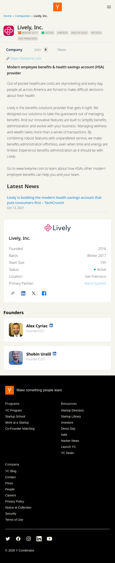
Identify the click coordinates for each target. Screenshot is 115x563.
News (62, 49)
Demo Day (68, 428)
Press (9, 483)
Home (7, 16)
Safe (64, 434)
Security (10, 513)
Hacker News (70, 440)
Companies (22, 16)
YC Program (13, 410)
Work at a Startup (17, 422)
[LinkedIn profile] (23, 293)
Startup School (15, 416)
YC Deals (67, 453)
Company (14, 49)
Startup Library (71, 416)
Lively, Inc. (19, 238)
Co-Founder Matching (19, 428)
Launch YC (68, 447)
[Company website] (13, 293)
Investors (67, 422)
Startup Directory (72, 410)
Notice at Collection (18, 507)
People (10, 489)
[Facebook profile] (44, 293)
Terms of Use (14, 519)
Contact (10, 477)
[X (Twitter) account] (34, 293)
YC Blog (10, 471)
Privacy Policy (14, 501)
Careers (10, 495)
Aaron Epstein (95, 283)
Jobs (37, 49)
